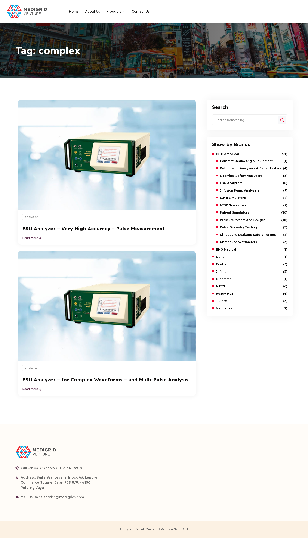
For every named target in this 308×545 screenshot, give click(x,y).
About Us (92, 11)
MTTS (220, 286)
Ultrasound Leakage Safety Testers (248, 235)
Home (74, 11)
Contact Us (140, 11)
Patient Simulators (234, 212)
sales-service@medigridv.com (59, 504)
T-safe (221, 301)
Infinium (222, 271)
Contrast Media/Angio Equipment (246, 161)
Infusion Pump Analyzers (239, 190)
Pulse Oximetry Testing (238, 227)
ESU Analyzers (231, 183)
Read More (32, 238)
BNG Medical (226, 249)
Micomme (223, 279)
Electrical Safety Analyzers (241, 176)
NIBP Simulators (233, 205)
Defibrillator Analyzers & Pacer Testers (250, 168)
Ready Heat (225, 294)
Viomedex (224, 308)
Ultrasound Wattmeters (238, 242)
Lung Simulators (233, 198)
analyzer (31, 217)
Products (113, 11)
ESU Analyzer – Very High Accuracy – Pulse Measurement (101, 228)
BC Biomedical (227, 154)
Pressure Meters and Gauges (242, 220)
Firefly (221, 264)
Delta (220, 257)
